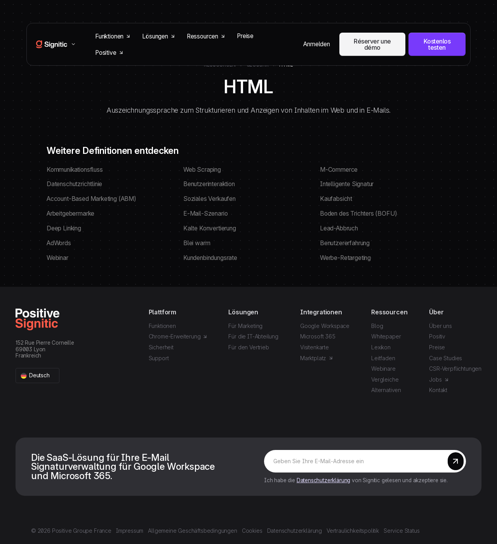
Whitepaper (386, 336)
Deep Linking (64, 228)
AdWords (59, 243)
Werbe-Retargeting (345, 258)
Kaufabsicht (336, 198)
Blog (377, 326)
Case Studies (445, 358)
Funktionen (162, 326)
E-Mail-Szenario (205, 213)
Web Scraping (202, 169)
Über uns (440, 326)
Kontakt (438, 390)
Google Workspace (324, 326)
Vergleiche (384, 379)
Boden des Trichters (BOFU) (358, 213)
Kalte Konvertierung (209, 228)
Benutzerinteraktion (209, 184)
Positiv (437, 336)
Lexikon (381, 347)
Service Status (402, 530)
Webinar (57, 258)
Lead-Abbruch (339, 228)
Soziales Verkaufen (209, 198)
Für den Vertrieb (248, 347)
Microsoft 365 (317, 336)
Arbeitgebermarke (70, 213)
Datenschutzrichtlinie (74, 184)
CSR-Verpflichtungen (455, 368)
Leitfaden (383, 358)
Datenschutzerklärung (323, 480)
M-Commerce (339, 169)
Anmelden (316, 44)
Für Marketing (245, 326)
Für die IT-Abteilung (253, 336)
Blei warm (196, 243)
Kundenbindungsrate (210, 258)
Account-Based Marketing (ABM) (91, 198)
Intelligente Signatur (347, 184)
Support (159, 358)
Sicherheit (161, 347)
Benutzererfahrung (345, 243)
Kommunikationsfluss (75, 169)
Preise (245, 36)
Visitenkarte (314, 347)
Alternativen (386, 390)
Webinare (383, 368)
